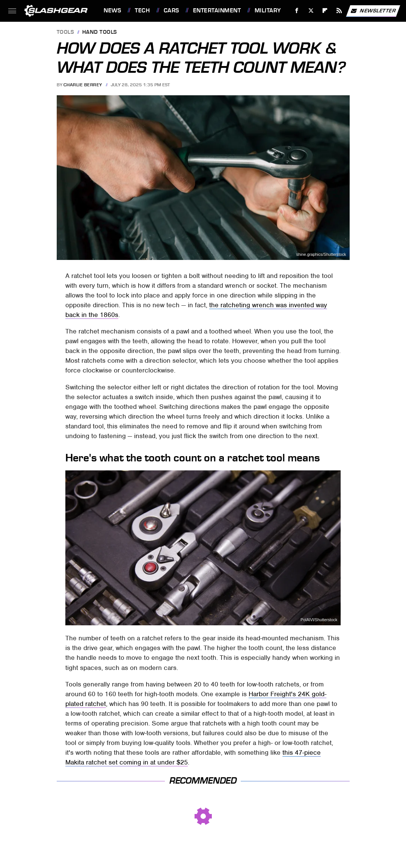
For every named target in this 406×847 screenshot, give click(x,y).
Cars (171, 10)
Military (268, 10)
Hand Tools (99, 32)
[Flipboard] (325, 11)
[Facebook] (296, 11)
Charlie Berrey (82, 84)
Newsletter (373, 11)
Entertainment (217, 10)
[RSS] (339, 11)
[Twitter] (310, 11)
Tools (65, 32)
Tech (142, 10)
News (112, 10)
